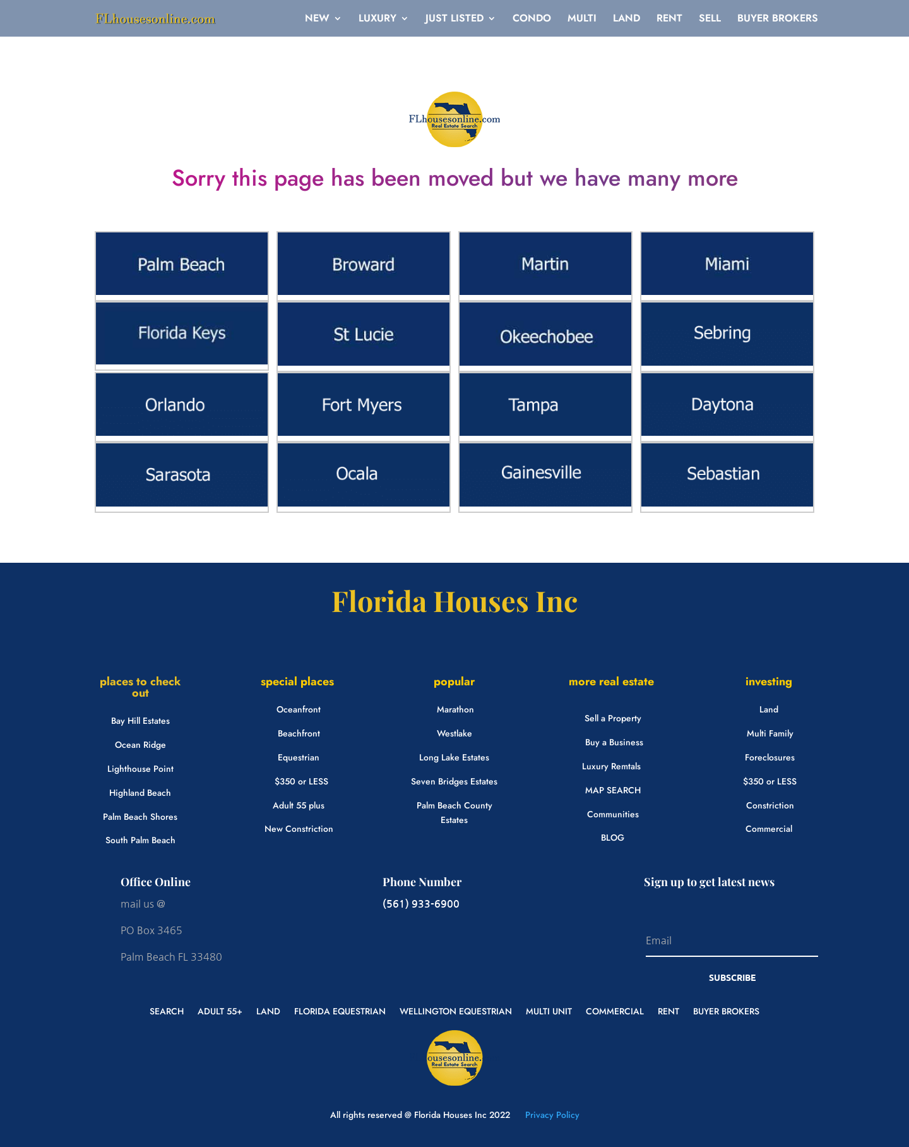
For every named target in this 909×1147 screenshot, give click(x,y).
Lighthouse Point (140, 768)
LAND (626, 19)
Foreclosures (770, 757)
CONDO (532, 19)
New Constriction (298, 828)
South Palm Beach (140, 840)
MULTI (582, 19)
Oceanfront (298, 709)
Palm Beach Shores (140, 816)
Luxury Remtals (611, 766)
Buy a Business (614, 742)
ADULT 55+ (220, 1010)
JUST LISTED (454, 19)
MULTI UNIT (549, 1010)
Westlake (454, 733)
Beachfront (299, 733)
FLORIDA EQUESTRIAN (340, 1010)
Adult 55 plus (298, 805)
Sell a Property (613, 718)
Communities (613, 814)
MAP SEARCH (613, 790)
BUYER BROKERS (777, 19)
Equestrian (298, 757)
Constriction (770, 805)
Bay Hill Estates (140, 720)
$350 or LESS (301, 781)
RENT (669, 19)
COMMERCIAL (615, 1010)
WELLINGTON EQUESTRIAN (456, 1010)
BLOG (612, 837)
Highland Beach (140, 792)
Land (768, 709)
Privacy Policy (551, 1114)
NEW (317, 19)
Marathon (455, 709)
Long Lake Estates (454, 757)
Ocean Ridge (140, 744)
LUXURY (377, 19)
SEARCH (167, 1010)
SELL (710, 19)
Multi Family (770, 733)
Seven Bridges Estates (454, 781)
